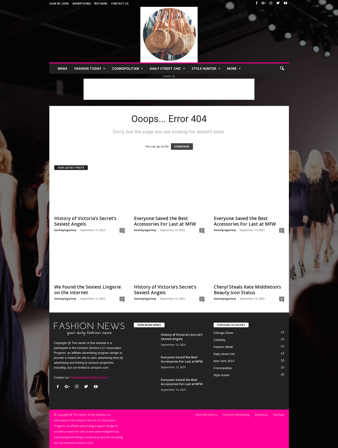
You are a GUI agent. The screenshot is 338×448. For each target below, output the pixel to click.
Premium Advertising (236, 414)
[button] (282, 68)
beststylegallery (65, 230)
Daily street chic (167, 68)
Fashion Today (89, 68)
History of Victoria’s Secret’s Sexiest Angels (85, 221)
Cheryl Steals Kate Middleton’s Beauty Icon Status (247, 290)
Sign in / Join (59, 3)
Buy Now (100, 3)
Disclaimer (261, 414)
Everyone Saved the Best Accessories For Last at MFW (165, 221)
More (234, 68)
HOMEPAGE (181, 146)
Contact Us (120, 3)
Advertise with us (206, 414)
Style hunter (206, 68)
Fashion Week (223, 347)
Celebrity (220, 340)
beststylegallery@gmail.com (89, 377)
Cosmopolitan (127, 68)
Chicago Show (223, 333)
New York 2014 (224, 361)
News (62, 68)
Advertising (82, 3)
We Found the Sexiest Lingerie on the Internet (87, 290)
